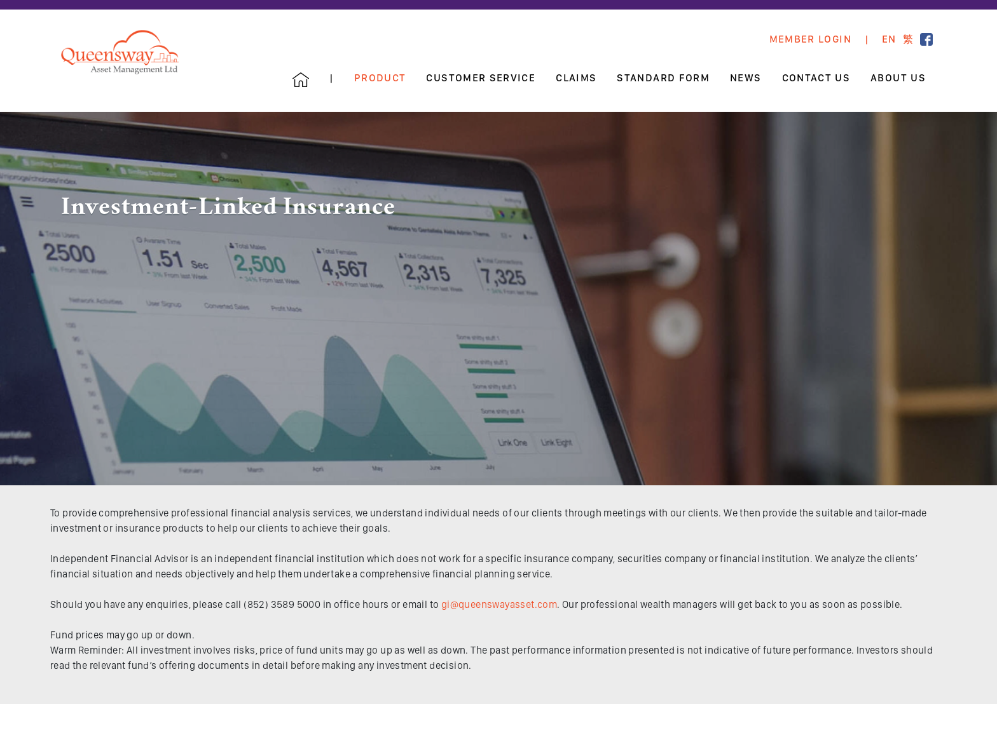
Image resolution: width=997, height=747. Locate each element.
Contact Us (816, 78)
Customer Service (480, 78)
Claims (576, 78)
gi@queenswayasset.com (499, 604)
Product (380, 78)
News (745, 78)
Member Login (810, 39)
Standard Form (663, 78)
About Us (898, 78)
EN (889, 39)
